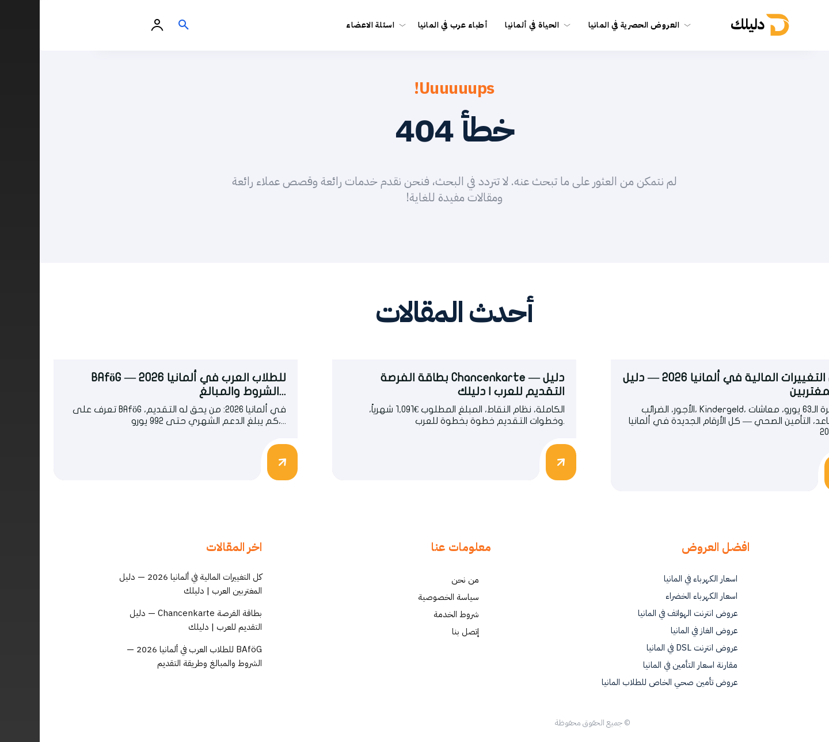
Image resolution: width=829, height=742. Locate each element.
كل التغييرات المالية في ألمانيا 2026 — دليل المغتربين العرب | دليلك (150, 584)
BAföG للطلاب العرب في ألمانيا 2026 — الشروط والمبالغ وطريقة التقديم (154, 657)
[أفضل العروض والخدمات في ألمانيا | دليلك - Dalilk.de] (724, 25)
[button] (144, 25)
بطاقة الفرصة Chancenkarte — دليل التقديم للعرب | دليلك (156, 620)
